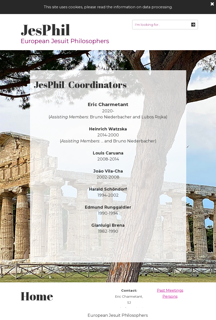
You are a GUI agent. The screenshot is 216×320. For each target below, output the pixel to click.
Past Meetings (170, 290)
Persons (169, 296)
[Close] (212, 4)
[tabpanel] (108, 168)
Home (37, 296)
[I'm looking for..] (165, 24)
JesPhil (45, 30)
